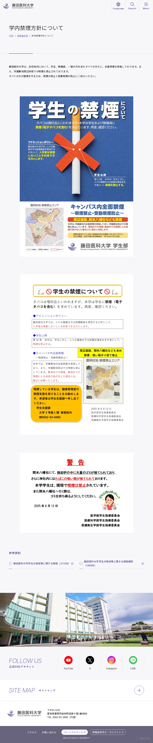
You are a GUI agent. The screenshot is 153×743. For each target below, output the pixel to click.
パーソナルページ (73, 732)
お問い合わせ (49, 732)
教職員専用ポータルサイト (106, 732)
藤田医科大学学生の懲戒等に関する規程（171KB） (42, 563)
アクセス (32, 732)
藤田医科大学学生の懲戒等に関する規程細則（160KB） (108, 563)
